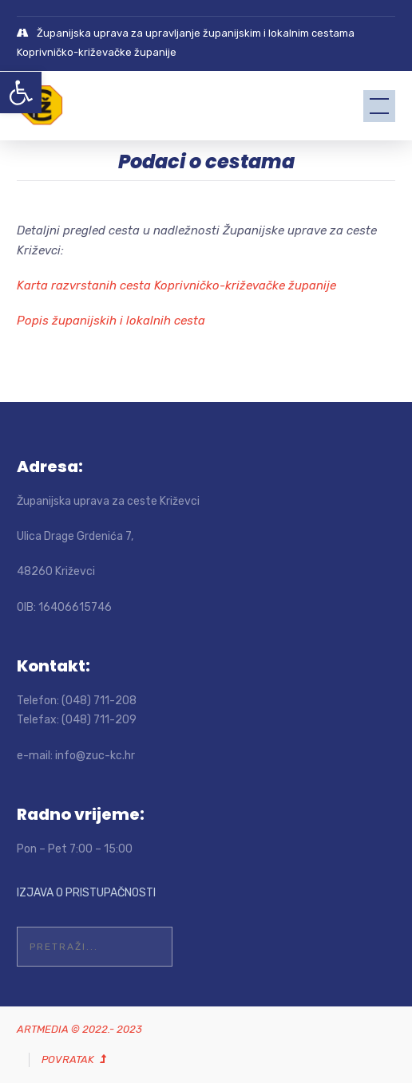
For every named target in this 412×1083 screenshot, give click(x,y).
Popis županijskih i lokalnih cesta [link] (111, 320)
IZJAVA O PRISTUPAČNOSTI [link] (86, 893)
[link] (21, 92)
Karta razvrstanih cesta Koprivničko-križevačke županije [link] (176, 285)
